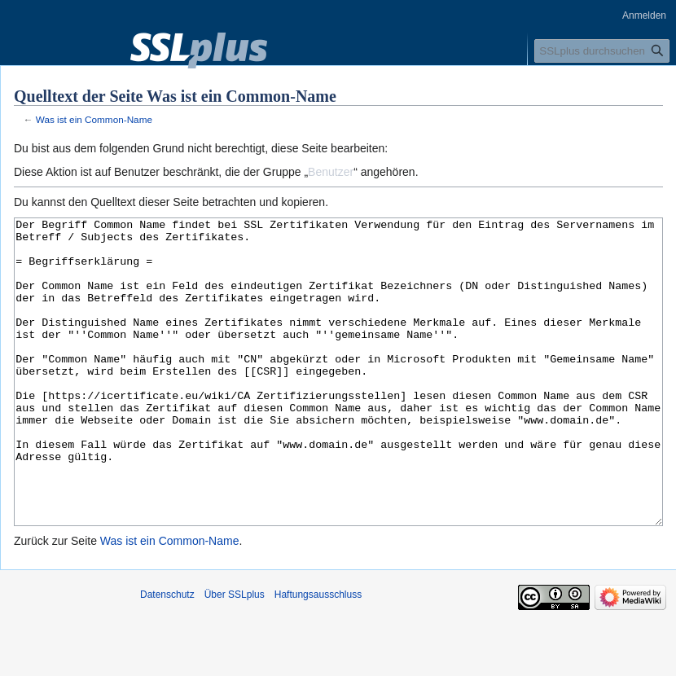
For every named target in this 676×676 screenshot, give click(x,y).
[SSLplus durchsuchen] (601, 51)
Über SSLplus (234, 655)
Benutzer (330, 171)
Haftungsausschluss (318, 655)
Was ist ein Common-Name (94, 119)
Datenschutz (167, 655)
